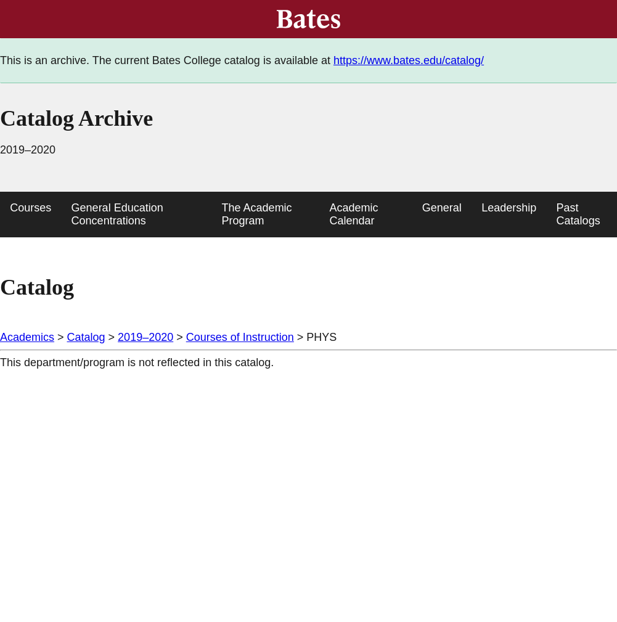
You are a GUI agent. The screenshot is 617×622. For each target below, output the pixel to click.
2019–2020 (145, 337)
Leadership (508, 208)
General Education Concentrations (117, 214)
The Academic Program (257, 214)
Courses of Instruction (240, 337)
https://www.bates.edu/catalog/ (408, 60)
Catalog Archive (76, 118)
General (442, 208)
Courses (30, 208)
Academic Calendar (353, 214)
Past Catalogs (578, 214)
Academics (27, 337)
